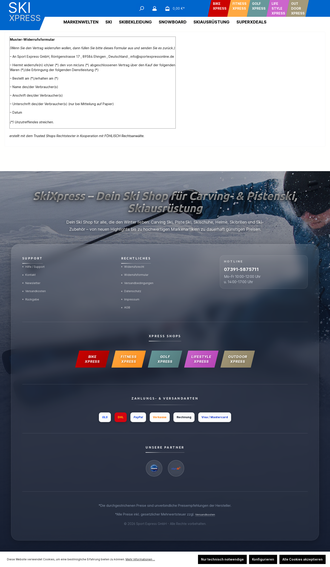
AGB (126, 300)
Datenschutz (133, 281)
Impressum (132, 291)
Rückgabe (32, 291)
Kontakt (30, 262)
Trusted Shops (44, 136)
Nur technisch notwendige (222, 559)
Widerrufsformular (137, 262)
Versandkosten (36, 281)
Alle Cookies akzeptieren (302, 559)
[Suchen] (141, 8)
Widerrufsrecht (135, 252)
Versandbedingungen (140, 271)
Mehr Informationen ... (140, 559)
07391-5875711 (253, 258)
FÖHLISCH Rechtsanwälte (123, 136)
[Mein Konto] (154, 8)
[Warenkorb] (173, 8)
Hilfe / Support (35, 252)
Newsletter (33, 271)
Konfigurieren (263, 559)
